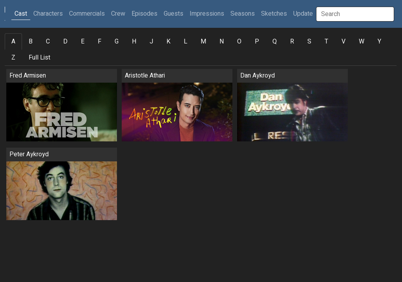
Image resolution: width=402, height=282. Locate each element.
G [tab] (117, 41)
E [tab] (82, 41)
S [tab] (309, 41)
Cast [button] (22, 13)
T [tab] (326, 41)
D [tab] (65, 41)
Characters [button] (48, 13)
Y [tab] (379, 41)
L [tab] (185, 41)
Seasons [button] (242, 13)
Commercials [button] (87, 13)
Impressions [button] (207, 13)
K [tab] (168, 41)
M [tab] (203, 41)
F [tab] (99, 41)
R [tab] (292, 41)
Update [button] (303, 13)
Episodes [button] (144, 13)
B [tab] (31, 41)
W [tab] (361, 41)
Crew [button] (118, 13)
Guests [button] (173, 13)
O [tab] (239, 41)
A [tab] (13, 41)
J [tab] (151, 41)
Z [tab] (13, 57)
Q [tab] (274, 41)
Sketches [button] (274, 13)
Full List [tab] (39, 57)
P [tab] (257, 41)
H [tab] (134, 41)
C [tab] (48, 41)
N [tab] (221, 41)
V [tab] (343, 41)
